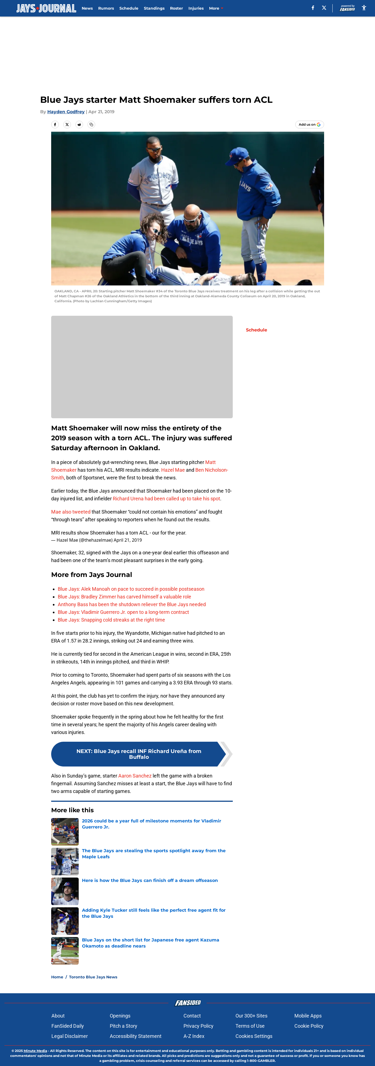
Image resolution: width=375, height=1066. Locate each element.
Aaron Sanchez (135, 776)
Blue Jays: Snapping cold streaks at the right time (111, 620)
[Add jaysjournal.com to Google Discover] (309, 124)
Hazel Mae (173, 470)
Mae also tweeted (71, 512)
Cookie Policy (309, 1026)
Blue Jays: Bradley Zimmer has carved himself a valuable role (124, 597)
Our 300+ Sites (251, 1016)
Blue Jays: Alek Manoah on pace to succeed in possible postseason (131, 589)
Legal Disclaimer (69, 1036)
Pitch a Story (123, 1026)
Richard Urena (129, 498)
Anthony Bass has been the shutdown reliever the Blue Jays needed (132, 604)
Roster (176, 8)
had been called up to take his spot (182, 498)
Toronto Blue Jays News (93, 977)
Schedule (128, 8)
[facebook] (313, 8)
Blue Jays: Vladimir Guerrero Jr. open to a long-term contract (123, 612)
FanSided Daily (67, 1026)
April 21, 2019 (128, 540)
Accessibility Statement (136, 1036)
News (87, 8)
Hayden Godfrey (66, 111)
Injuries (196, 8)
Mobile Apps (308, 1016)
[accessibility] (364, 7)
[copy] (91, 124)
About (58, 1016)
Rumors (106, 8)
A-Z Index (194, 1036)
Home (57, 977)
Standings (154, 8)
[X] (324, 8)
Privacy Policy (198, 1026)
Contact (192, 1016)
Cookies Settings (254, 1036)
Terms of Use (250, 1026)
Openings (120, 1016)
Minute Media (35, 1051)
